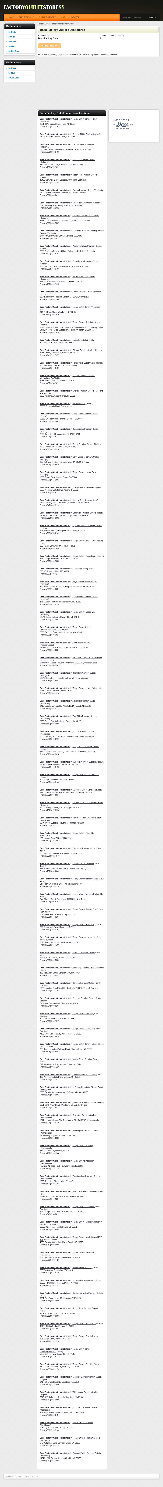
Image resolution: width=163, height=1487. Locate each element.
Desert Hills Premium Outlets (84, 175)
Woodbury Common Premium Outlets (88, 968)
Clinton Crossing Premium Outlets (86, 292)
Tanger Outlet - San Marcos (84, 1323)
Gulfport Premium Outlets (83, 731)
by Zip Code (13, 51)
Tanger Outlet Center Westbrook (86, 307)
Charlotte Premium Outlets (83, 998)
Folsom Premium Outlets (82, 190)
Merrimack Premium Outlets (84, 818)
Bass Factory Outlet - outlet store (55, 119)
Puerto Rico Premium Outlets (84, 1191)
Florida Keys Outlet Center (83, 363)
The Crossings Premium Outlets (85, 1176)
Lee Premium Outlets (81, 642)
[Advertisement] (98, 82)
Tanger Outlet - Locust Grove (84, 472)
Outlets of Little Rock (81, 134)
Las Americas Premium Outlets (85, 215)
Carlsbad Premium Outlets (83, 160)
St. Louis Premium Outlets (83, 762)
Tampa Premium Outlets (82, 444)
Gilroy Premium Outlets (82, 203)
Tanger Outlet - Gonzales (83, 556)
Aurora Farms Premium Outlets (85, 1059)
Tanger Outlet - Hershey (82, 1146)
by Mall (11, 73)
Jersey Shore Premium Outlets (85, 879)
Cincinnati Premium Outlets (84, 1074)
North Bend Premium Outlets (84, 1407)
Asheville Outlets (79, 340)
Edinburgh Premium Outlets (84, 513)
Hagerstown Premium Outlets (84, 581)
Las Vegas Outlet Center (82, 790)
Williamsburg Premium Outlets (85, 1392)
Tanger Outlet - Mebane (82, 1013)
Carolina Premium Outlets (83, 983)
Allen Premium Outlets (81, 1268)
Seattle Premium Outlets (82, 1423)
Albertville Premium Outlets (84, 701)
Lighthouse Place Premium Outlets (87, 525)
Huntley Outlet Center (81, 500)
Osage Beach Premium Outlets (85, 747)
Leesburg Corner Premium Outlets (87, 1377)
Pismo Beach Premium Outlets (85, 261)
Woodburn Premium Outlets (84, 1102)
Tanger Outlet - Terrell (81, 1336)
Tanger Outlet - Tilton (81, 833)
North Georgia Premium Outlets (85, 457)
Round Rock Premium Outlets (85, 1308)
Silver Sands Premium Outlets (85, 414)
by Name (12, 42)
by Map (11, 46)
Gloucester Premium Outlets (84, 848)
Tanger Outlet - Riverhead (83, 924)
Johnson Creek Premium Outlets (86, 1438)
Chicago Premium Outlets (83, 487)
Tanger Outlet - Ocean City (83, 612)
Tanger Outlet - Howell (81, 688)
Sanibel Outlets (78, 403)
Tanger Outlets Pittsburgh (83, 1161)
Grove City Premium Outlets (84, 1115)
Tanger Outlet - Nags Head (83, 1029)
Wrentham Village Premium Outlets (87, 658)
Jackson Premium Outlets (83, 863)
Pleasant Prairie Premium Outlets (86, 1453)
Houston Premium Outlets (83, 1280)
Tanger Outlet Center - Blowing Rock (87, 1044)
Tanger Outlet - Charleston (83, 1207)
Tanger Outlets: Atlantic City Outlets (87, 909)
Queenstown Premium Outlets (85, 597)
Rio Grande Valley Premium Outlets (87, 1293)
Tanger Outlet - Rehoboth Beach (86, 322)
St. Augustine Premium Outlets (85, 429)
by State (12, 32)
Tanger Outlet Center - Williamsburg (87, 541)
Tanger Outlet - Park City (82, 1364)
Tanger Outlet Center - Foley (84, 119)
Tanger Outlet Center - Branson (85, 775)
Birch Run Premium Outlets (84, 673)
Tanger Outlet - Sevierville (83, 1252)
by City (11, 37)
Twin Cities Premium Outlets (84, 716)
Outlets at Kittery (79, 569)
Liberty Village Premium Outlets (85, 894)
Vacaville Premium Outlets (83, 276)
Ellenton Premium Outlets (83, 350)
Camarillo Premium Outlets (83, 144)
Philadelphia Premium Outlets (85, 1130)
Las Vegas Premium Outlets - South (87, 802)
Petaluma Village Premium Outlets (87, 246)
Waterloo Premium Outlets (83, 952)
